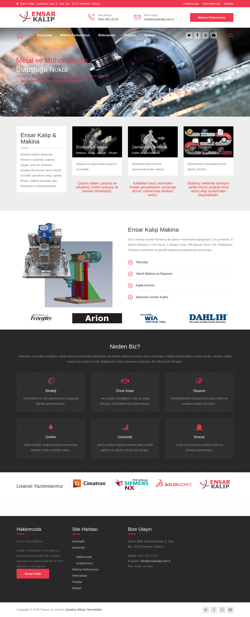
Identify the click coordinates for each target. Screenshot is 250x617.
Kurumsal (44, 35)
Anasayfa (23, 35)
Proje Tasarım (200, 147)
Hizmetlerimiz (211, 3)
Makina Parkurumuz (212, 17)
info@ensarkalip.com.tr (155, 561)
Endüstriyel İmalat (91, 147)
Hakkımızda (191, 3)
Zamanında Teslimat (149, 147)
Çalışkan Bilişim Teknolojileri (83, 609)
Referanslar (106, 35)
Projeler (130, 35)
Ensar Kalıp (33, 573)
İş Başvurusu (84, 563)
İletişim (228, 3)
